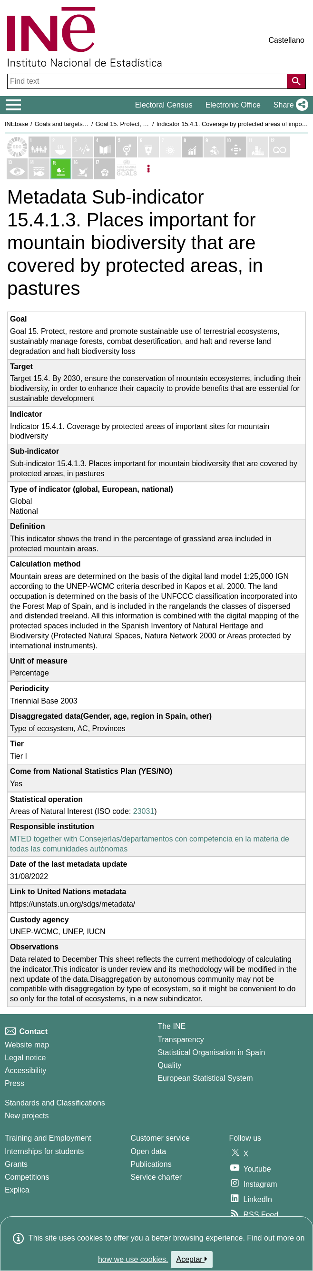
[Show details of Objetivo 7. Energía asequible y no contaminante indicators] (170, 147)
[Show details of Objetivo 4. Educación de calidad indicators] (104, 147)
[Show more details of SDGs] (126, 168)
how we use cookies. (133, 1259)
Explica (17, 1190)
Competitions (27, 1177)
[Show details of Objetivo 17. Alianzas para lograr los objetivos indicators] (104, 168)
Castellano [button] (286, 40)
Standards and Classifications (55, 1103)
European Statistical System (205, 1078)
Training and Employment (48, 1138)
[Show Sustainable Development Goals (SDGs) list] (17, 147)
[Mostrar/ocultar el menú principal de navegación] (13, 105)
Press (14, 1083)
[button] (289, 105)
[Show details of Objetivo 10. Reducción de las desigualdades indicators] (235, 147)
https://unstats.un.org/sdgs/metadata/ (72, 904)
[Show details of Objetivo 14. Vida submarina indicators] (39, 168)
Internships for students (44, 1151)
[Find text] (148, 81)
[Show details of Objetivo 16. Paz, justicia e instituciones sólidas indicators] (82, 168)
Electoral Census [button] (164, 105)
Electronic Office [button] (233, 105)
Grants (16, 1164)
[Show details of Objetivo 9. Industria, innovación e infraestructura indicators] (214, 147)
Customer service (159, 1138)
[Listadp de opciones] (148, 168)
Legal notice (25, 1058)
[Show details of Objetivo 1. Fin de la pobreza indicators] (39, 147)
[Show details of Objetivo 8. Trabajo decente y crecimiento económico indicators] (192, 147)
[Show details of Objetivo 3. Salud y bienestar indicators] (82, 147)
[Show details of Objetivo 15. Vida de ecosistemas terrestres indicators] (60, 168)
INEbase (16, 123)
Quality (169, 1065)
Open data (148, 1151)
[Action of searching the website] (296, 81)
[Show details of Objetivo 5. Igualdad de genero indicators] (126, 147)
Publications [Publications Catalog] (150, 1164)
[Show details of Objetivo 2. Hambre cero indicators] (60, 147)
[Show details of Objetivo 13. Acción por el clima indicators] (17, 168)
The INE (171, 1026)
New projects (27, 1116)
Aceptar (191, 1259)
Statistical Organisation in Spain (211, 1052)
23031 (144, 811)
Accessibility (25, 1070)
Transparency (180, 1040)
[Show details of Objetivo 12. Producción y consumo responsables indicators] (279, 147)
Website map (27, 1045)
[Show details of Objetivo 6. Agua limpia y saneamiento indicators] (148, 147)
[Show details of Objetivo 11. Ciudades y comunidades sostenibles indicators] (257, 147)
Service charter (156, 1177)
